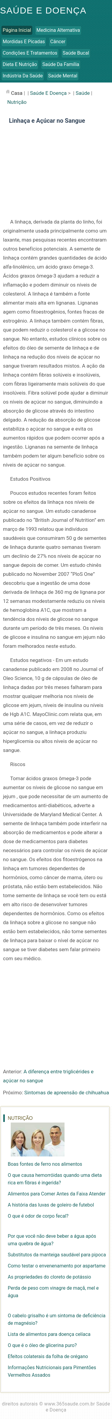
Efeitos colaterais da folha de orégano (48, 1356)
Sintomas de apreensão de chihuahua (66, 1093)
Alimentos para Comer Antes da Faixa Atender (56, 1194)
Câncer (57, 41)
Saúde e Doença (43, 10)
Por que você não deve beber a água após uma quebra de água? (52, 1239)
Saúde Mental (62, 76)
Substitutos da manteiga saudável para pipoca (57, 1255)
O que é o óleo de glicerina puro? (42, 1345)
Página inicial (17, 30)
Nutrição (17, 102)
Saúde (83, 93)
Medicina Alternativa (58, 30)
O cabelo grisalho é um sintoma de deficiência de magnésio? (56, 1319)
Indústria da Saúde (23, 76)
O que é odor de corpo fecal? (38, 1216)
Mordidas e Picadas (24, 41)
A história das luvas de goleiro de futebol (51, 1205)
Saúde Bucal (76, 53)
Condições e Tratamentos (30, 53)
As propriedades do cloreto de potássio (49, 1277)
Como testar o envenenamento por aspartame (56, 1266)
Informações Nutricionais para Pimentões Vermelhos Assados (52, 1371)
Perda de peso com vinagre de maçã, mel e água (53, 1291)
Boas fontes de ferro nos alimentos (45, 1164)
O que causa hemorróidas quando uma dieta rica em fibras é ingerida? (55, 1179)
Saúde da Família (60, 64)
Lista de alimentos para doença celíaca (49, 1334)
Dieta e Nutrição (20, 64)
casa (16, 93)
